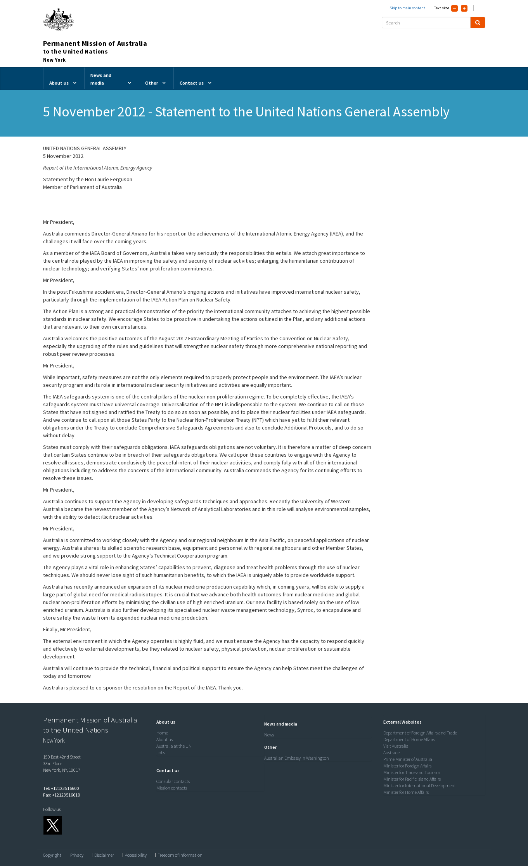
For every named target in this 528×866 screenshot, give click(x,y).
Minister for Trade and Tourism (411, 772)
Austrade (391, 752)
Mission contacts (171, 788)
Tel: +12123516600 (61, 788)
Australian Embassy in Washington (296, 758)
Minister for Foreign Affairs (407, 766)
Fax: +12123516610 (61, 795)
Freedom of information (180, 855)
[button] (163, 722)
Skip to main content (407, 7)
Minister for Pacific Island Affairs (412, 779)
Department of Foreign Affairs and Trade (420, 733)
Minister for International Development (419, 785)
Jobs (160, 752)
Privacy (76, 855)
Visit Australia (396, 746)
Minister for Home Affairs (406, 792)
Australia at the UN (174, 746)
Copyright (52, 855)
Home (162, 733)
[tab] (208, 722)
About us (164, 739)
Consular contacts (173, 781)
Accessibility (136, 855)
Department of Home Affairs (409, 739)
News (269, 735)
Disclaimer (104, 855)
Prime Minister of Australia (407, 759)
